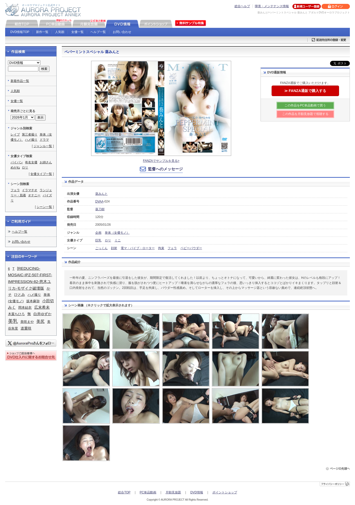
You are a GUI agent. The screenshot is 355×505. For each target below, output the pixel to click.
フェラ (172, 248)
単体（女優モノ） (117, 232)
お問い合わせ (122, 32)
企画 (98, 232)
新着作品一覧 (20, 81)
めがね (15, 167)
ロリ (108, 240)
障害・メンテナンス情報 (272, 6)
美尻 (40, 321)
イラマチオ (29, 190)
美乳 (13, 321)
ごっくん (101, 248)
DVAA (99, 201)
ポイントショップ (224, 492)
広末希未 (42, 307)
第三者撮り (29, 134)
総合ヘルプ (242, 6)
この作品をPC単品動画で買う (305, 105)
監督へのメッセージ (165, 169)
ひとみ (19, 295)
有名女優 (31, 162)
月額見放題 (173, 492)
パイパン (17, 162)
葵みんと (101, 194)
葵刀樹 (100, 209)
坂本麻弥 (33, 301)
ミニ (118, 240)
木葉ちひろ (16, 314)
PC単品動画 (148, 492)
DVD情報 (196, 492)
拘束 (161, 248)
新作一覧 (42, 32)
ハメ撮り (31, 139)
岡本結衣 (25, 307)
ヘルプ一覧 (98, 32)
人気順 (59, 32)
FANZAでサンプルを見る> (161, 161)
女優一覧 (77, 32)
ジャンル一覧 (42, 146)
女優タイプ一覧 (41, 174)
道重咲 (26, 328)
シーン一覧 (44, 207)
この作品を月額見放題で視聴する (305, 114)
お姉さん (46, 162)
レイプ (15, 134)
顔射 (114, 248)
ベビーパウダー (191, 248)
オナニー (34, 195)
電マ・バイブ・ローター (138, 248)
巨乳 (98, 240)
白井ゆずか (42, 314)
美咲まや (27, 322)
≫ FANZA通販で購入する (305, 91)
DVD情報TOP (19, 32)
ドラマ (44, 139)
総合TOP (124, 492)
